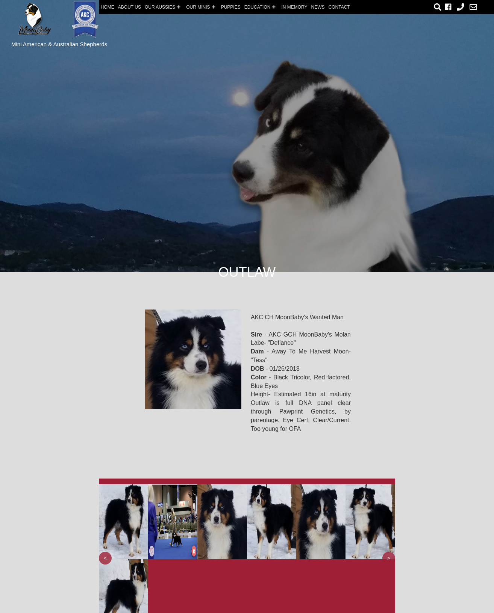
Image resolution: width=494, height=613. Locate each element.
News (318, 7)
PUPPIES (231, 7)
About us (129, 7)
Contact (339, 7)
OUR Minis (201, 7)
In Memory (294, 7)
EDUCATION (261, 7)
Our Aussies (163, 7)
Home (107, 7)
